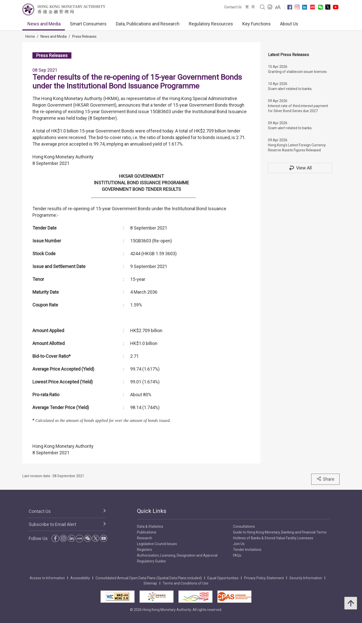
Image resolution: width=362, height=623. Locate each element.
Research (144, 538)
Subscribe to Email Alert (52, 524)
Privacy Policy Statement (264, 578)
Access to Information (47, 578)
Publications (146, 532)
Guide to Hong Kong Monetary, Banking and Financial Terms (280, 532)
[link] (278, 7)
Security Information (305, 578)
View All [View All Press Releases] (300, 167)
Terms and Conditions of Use (185, 583)
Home (30, 36)
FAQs (237, 555)
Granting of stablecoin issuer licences (297, 72)
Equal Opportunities (223, 578)
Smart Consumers (88, 23)
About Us (289, 23)
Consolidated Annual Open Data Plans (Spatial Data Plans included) (149, 578)
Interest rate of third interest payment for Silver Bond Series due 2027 (298, 108)
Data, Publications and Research (147, 23)
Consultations (244, 526)
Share (325, 479)
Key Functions (256, 23)
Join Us (239, 544)
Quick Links (151, 511)
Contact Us (233, 7)
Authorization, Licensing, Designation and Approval (177, 555)
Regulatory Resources (211, 23)
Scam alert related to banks (290, 89)
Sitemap (150, 583)
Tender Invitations (247, 550)
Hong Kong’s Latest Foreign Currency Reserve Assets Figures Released (297, 147)
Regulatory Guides (151, 561)
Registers (144, 550)
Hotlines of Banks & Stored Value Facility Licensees (273, 538)
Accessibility (80, 578)
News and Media (44, 23)
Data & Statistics (150, 526)
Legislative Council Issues (157, 544)
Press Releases (84, 36)
